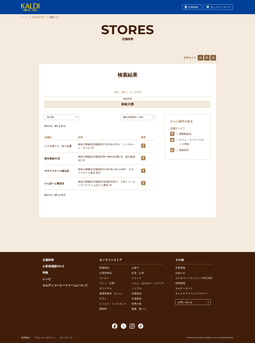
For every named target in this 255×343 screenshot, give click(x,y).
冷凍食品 (136, 298)
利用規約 (25, 337)
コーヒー (104, 278)
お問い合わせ (185, 302)
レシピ (46, 278)
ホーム (24, 17)
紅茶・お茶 (138, 272)
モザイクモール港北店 (56, 170)
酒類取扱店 (185, 133)
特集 (45, 272)
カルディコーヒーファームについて (65, 285)
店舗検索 (193, 7)
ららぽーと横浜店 (54, 183)
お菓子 (135, 267)
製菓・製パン (139, 308)
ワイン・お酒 (106, 283)
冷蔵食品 (136, 293)
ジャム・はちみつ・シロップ (148, 283)
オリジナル (105, 288)
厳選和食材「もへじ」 (111, 293)
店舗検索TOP (38, 17)
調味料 (103, 308)
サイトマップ (66, 337)
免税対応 (184, 150)
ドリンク (136, 278)
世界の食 (136, 303)
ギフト (103, 298)
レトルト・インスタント (113, 303)
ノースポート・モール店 (58, 146)
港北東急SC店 (52, 158)
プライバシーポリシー (44, 337)
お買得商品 (105, 272)
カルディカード (184, 288)
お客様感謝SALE (53, 266)
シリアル (136, 288)
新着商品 (104, 267)
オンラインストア (221, 7)
